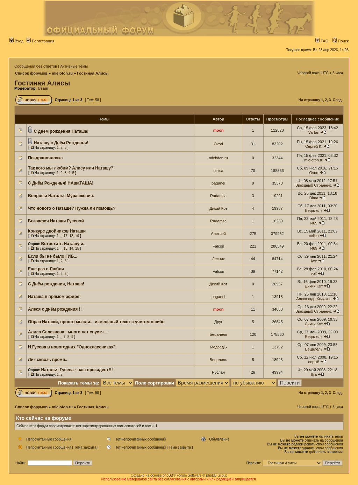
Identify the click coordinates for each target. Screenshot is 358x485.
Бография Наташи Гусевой (56, 221)
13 (65, 248)
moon (218, 130)
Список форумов (31, 73)
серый (314, 362)
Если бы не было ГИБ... (52, 256)
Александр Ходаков (313, 299)
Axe (313, 261)
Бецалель (313, 210)
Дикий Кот (218, 208)
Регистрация (40, 41)
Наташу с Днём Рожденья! (61, 142)
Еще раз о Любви (46, 268)
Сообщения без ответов (35, 66)
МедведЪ (218, 347)
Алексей (218, 233)
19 (77, 236)
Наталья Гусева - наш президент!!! (77, 369)
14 (71, 248)
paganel (218, 183)
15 (77, 248)
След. (338, 100)
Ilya (314, 374)
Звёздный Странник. (313, 185)
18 (71, 236)
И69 (313, 223)
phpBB (168, 475)
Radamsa (218, 196)
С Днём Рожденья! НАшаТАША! (60, 183)
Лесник (218, 259)
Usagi (43, 88)
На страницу (309, 100)
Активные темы (74, 66)
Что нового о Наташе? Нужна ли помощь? (71, 208)
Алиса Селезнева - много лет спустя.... (68, 332)
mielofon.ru (62, 73)
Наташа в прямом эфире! (54, 296)
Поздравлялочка (45, 157)
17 (65, 236)
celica (218, 170)
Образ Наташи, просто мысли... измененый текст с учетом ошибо (96, 321)
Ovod (218, 144)
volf (314, 273)
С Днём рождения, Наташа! (56, 284)
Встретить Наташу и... (64, 243)
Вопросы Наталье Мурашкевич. (61, 195)
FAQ (321, 41)
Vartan (314, 132)
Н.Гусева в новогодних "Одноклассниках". (72, 347)
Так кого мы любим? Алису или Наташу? (70, 168)
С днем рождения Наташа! (61, 131)
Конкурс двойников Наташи (57, 231)
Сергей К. (313, 146)
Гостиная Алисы (92, 73)
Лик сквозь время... (48, 359)
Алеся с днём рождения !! (55, 309)
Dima (313, 198)
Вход (16, 41)
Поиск (340, 41)
